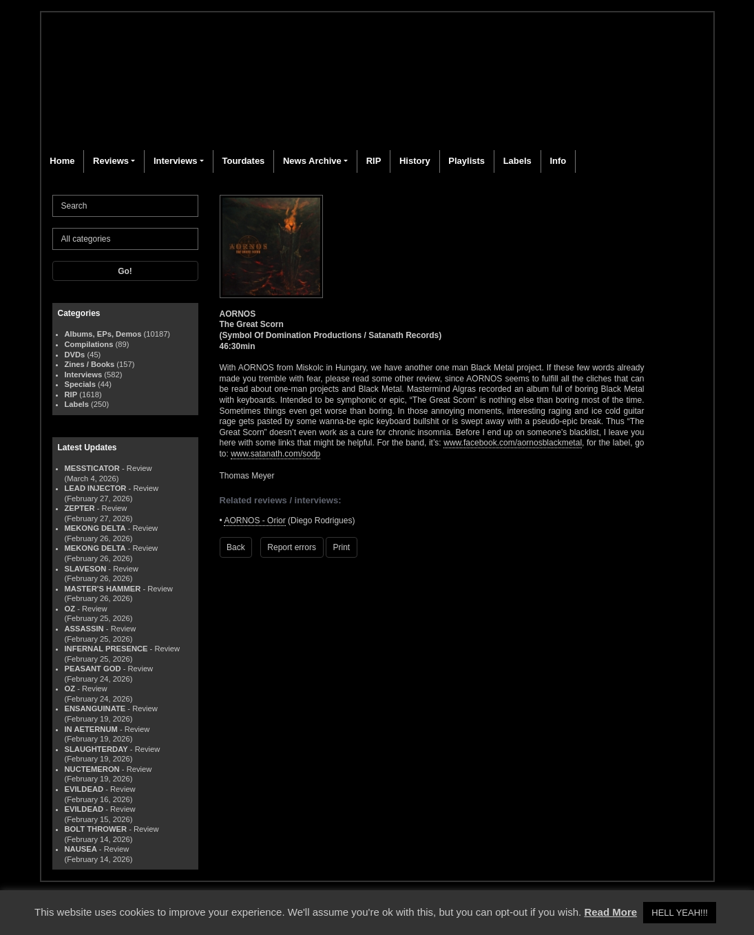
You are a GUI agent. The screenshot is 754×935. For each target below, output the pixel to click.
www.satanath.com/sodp (275, 454)
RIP (373, 161)
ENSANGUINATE (95, 708)
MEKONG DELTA (95, 528)
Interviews (176, 161)
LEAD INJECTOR (96, 488)
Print (341, 547)
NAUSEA (81, 849)
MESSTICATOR (92, 468)
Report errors (291, 547)
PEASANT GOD (93, 668)
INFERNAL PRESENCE (106, 648)
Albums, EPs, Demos (103, 334)
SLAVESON (86, 569)
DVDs (75, 354)
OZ (70, 609)
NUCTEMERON (92, 769)
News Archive (312, 161)
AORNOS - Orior (254, 520)
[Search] (125, 206)
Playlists (466, 161)
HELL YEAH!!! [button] (679, 912)
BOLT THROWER (96, 829)
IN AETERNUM (91, 729)
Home (62, 161)
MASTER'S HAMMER (103, 589)
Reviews (111, 161)
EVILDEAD (84, 789)
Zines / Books (90, 364)
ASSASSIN (84, 628)
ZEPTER (80, 508)
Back (236, 547)
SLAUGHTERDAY (96, 749)
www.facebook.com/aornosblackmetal (512, 443)
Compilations (89, 344)
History (414, 161)
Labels (517, 161)
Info (557, 161)
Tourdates (243, 161)
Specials (80, 384)
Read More (610, 912)
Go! (125, 271)
